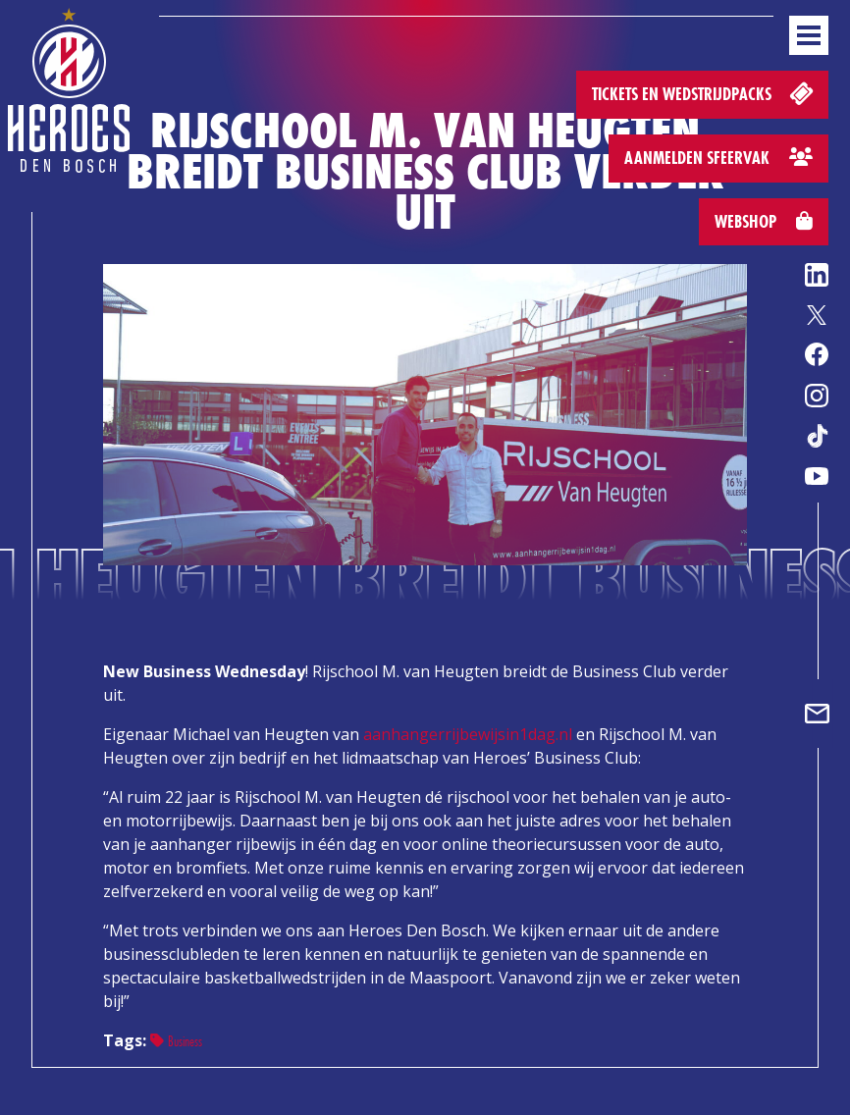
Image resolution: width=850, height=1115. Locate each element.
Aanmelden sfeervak (718, 157)
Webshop (764, 221)
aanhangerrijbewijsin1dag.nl (467, 734)
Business (176, 1041)
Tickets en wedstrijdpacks (704, 93)
